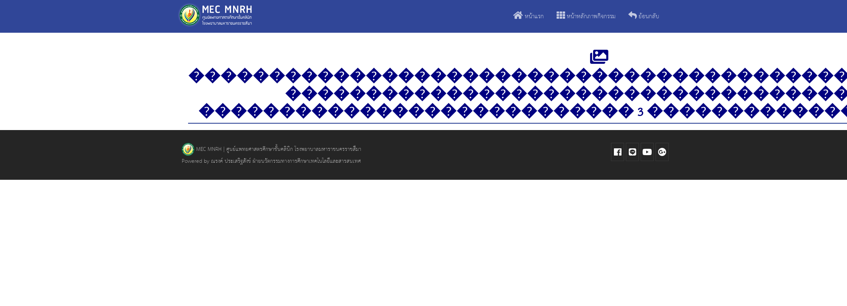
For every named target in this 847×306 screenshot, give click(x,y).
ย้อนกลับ (643, 17)
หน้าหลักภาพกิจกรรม (586, 17)
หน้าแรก (528, 17)
